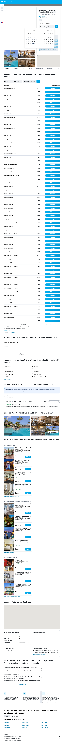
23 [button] (32, 41)
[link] (15, 501)
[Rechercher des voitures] (2, 10)
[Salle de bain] (29, 64)
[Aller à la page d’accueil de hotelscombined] (8, 1)
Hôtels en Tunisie (27, 729)
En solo (28, 404)
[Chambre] (29, 56)
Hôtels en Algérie (27, 731)
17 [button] (34, 39)
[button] (2, 2)
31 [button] (34, 43)
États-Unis (11, 4)
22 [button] (30, 41)
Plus (7, 346)
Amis (19, 404)
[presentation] (13, 78)
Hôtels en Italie (27, 734)
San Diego (25, 4)
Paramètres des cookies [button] (10, 331)
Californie (18, 4)
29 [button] (30, 43)
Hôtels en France (10, 731)
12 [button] (44, 39)
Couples (23, 404)
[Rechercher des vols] (2, 5)
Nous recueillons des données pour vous (33, 746)
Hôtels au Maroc (10, 729)
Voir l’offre (32, 474)
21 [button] (28, 41)
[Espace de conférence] (39, 435)
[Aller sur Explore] (2, 15)
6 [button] (46, 37)
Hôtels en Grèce (45, 733)
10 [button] (34, 37)
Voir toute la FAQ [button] (25, 691)
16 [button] (32, 39)
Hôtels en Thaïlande (46, 734)
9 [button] (32, 37)
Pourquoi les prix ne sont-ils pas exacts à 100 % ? (33, 748)
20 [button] (26, 41)
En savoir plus (52, 326)
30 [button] (32, 43)
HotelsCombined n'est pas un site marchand (33, 744)
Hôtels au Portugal (27, 733)
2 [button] (32, 35)
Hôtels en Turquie (45, 729)
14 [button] (28, 39)
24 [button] (34, 41)
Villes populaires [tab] (19, 723)
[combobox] (54, 405)
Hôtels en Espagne (10, 734)
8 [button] (30, 37)
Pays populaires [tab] (10, 723)
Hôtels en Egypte (10, 733)
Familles (33, 404)
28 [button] (28, 43)
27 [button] (26, 43)
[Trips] (2, 19)
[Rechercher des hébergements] (2, 8)
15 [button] (30, 39)
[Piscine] (13, 60)
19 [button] (44, 41)
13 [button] (26, 39)
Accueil (7, 4)
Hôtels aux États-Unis (46, 731)
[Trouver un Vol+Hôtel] (2, 13)
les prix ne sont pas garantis (34, 740)
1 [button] (30, 35)
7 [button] (28, 37)
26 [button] (44, 43)
